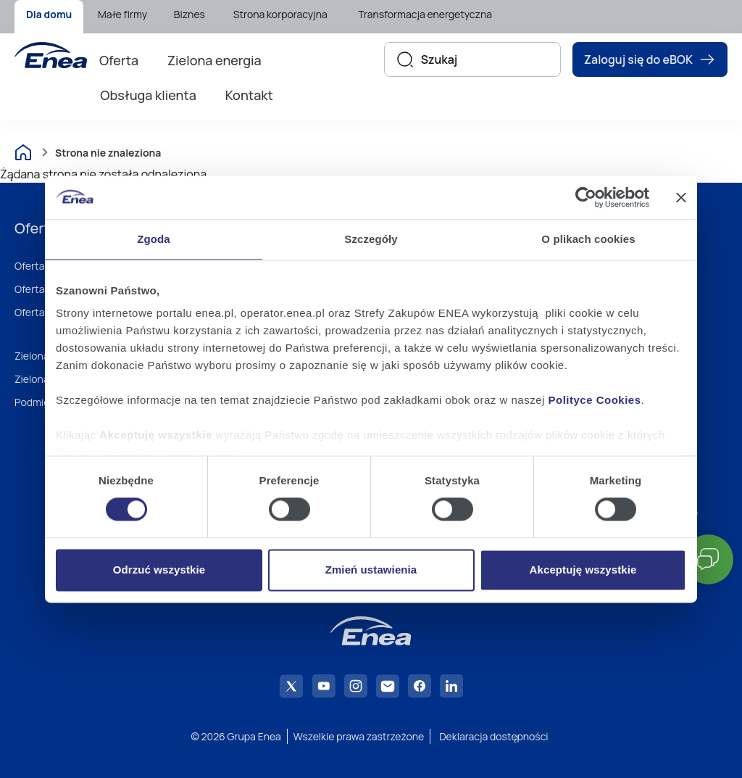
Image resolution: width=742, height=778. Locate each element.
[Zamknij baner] (681, 197)
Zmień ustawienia (371, 569)
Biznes (189, 14)
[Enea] (50, 55)
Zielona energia (214, 60)
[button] (708, 559)
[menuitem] (48, 16)
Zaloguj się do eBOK (650, 59)
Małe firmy (122, 14)
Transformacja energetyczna (425, 14)
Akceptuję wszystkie (583, 569)
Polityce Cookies (595, 400)
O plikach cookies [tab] (588, 239)
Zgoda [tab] (153, 239)
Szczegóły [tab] (370, 239)
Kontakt (249, 95)
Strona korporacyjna (280, 14)
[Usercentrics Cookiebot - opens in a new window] (585, 197)
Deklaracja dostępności (493, 736)
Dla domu (49, 14)
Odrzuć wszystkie (159, 569)
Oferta (118, 60)
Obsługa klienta (148, 95)
